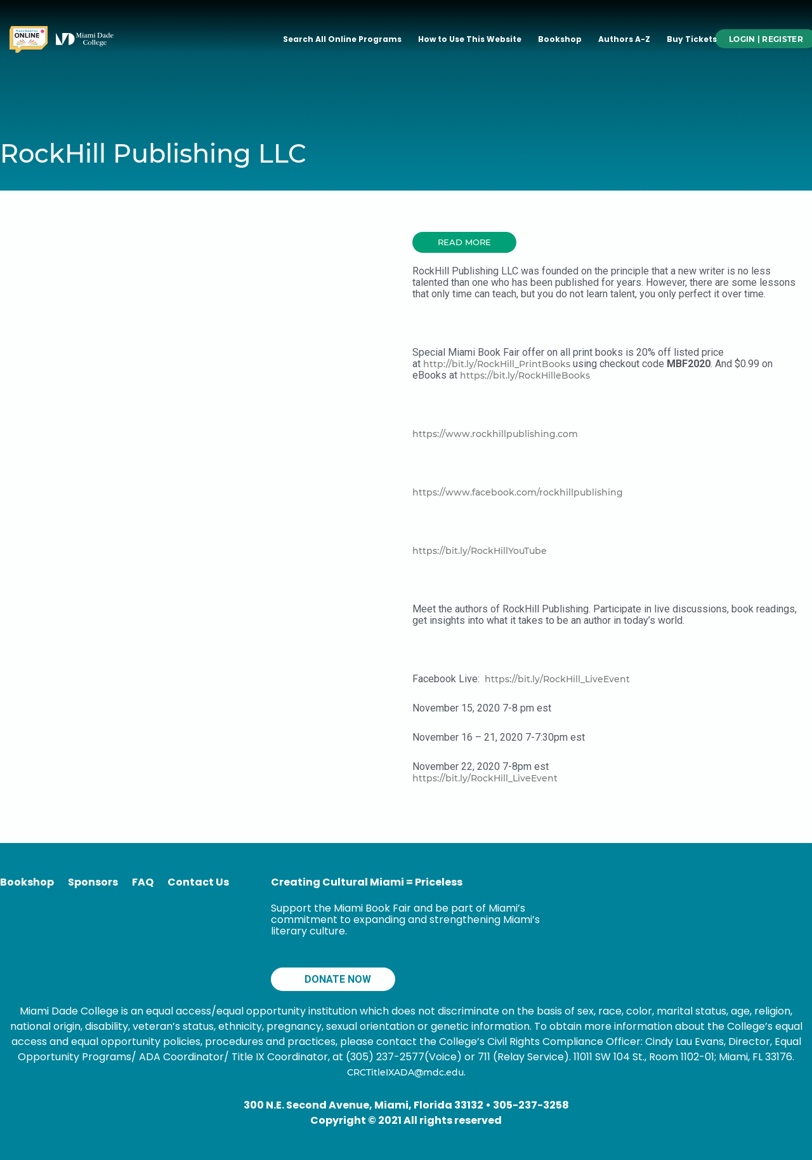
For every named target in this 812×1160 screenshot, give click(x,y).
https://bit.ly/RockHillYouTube (479, 550)
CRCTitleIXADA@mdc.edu (405, 1072)
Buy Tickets (692, 39)
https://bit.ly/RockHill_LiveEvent (557, 679)
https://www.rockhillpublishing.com (495, 434)
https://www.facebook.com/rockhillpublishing (517, 492)
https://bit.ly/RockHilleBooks (525, 375)
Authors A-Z (624, 39)
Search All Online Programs (342, 39)
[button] (464, 242)
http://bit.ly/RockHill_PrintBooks (496, 364)
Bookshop (560, 39)
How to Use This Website (469, 39)
